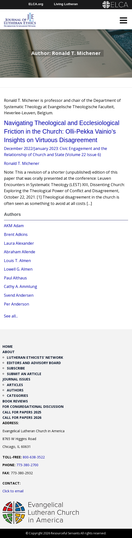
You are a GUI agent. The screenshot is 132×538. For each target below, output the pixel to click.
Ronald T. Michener (21, 163)
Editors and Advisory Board (34, 362)
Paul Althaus (15, 278)
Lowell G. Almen (18, 269)
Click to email (12, 491)
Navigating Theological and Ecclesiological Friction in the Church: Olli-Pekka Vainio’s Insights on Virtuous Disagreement (61, 131)
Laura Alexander (19, 243)
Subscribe (16, 368)
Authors (15, 390)
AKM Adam (14, 225)
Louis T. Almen (17, 260)
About (8, 351)
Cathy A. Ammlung (20, 286)
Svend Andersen (18, 295)
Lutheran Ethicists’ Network (35, 357)
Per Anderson (16, 304)
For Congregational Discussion (33, 406)
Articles (15, 384)
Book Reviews (15, 401)
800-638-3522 (34, 457)
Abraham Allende (19, 251)
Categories (17, 395)
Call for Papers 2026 (21, 417)
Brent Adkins (16, 234)
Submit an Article (24, 373)
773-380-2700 (27, 465)
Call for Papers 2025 (21, 412)
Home (7, 346)
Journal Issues (16, 379)
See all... (11, 316)
